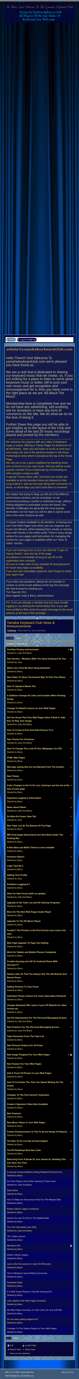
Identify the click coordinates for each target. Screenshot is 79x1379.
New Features (14, 1113)
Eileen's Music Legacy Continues (23, 1209)
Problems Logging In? (18, 884)
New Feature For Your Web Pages (24, 1064)
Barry (20, 671)
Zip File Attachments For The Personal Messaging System (37, 1018)
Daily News (12, 1190)
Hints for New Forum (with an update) (26, 893)
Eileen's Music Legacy (17, 1255)
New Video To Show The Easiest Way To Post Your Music (36, 677)
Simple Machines (27, 1372)
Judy (19, 662)
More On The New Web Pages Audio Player (29, 912)
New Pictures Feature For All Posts (25, 1045)
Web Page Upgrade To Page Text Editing (27, 943)
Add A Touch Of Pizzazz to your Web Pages (29, 1073)
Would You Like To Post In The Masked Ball (28, 1218)
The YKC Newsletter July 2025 (21, 1227)
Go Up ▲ (70, 1372)
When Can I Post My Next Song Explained (28, 668)
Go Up (8, 1338)
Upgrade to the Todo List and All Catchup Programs (33, 902)
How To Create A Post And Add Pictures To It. (30, 730)
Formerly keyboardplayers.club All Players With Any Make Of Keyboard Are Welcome (40, 16)
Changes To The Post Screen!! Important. (28, 1095)
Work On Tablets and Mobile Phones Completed (31, 952)
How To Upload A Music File (21, 686)
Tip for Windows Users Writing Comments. (27, 1273)
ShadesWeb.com (27, 1376)
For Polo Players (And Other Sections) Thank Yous (31, 1181)
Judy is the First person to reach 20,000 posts (29, 1264)
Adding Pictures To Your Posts (23, 987)
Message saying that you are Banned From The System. (36, 767)
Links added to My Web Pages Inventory (26, 1301)
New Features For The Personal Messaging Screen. (33, 1027)
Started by (22, 644)
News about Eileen (16, 807)
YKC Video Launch (16, 1236)
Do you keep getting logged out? (22, 1319)
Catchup (12, 630)
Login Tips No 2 (15, 866)
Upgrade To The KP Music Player (24, 921)
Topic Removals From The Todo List (25, 1036)
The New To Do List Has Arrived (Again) (27, 1141)
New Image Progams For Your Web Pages (28, 1054)
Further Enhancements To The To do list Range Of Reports (37, 1132)
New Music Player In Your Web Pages (26, 1122)
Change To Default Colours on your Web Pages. (31, 708)
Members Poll (13, 1245)
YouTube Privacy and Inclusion (23, 649)
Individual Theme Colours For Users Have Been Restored (36, 996)
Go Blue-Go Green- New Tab (21, 816)
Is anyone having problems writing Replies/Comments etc (34, 1172)
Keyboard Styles (15, 1282)
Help (63, 1372)
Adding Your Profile (17, 875)
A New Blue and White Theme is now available (31, 847)
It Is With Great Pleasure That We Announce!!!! (29, 1291)
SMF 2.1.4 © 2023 (12, 1372)
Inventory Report (15, 857)
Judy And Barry (24, 653)
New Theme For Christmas (20, 739)
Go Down (10, 638)
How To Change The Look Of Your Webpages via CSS (34, 748)
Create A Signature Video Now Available (27, 1104)
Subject (11, 644)
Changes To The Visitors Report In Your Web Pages (32, 1328)
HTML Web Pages (16, 757)
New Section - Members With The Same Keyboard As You (36, 659)
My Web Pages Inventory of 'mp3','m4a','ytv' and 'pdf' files (34, 1310)
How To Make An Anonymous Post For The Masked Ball (34, 1199)
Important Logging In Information (24, 798)
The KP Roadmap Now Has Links (24, 1150)
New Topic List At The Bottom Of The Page (29, 825)
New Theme (13, 776)
